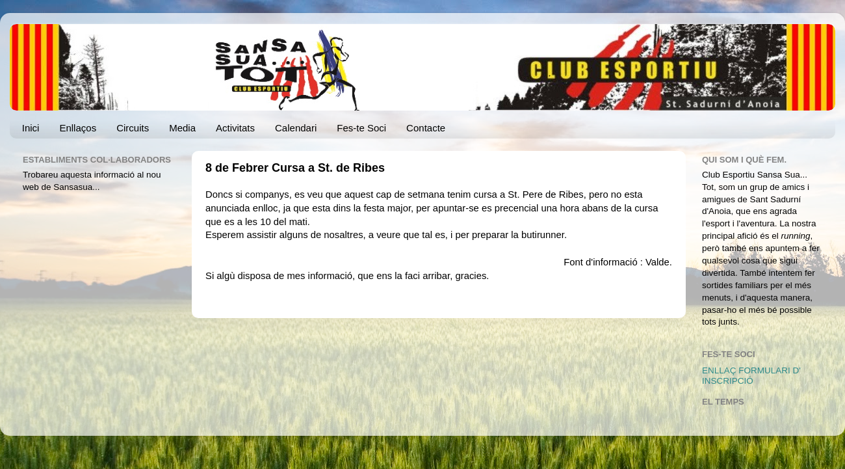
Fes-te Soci (361, 127)
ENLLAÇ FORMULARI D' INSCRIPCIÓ (751, 376)
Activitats (235, 127)
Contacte (425, 127)
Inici (31, 127)
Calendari (296, 127)
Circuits (132, 127)
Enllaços (77, 127)
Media (182, 127)
